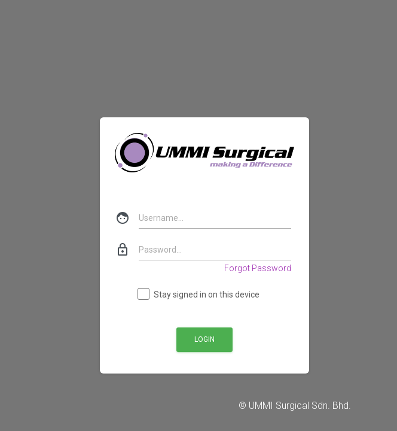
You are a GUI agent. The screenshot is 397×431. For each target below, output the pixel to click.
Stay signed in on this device (199, 295)
